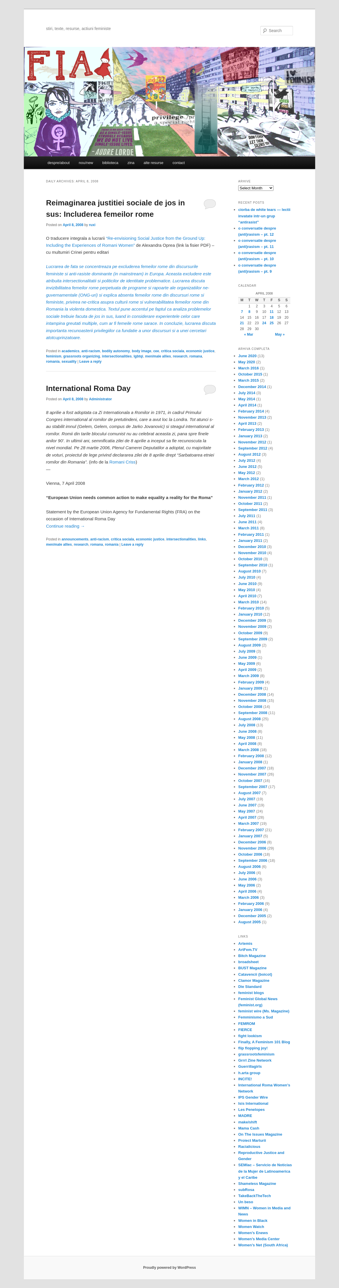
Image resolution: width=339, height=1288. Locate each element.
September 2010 (252, 565)
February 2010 (251, 608)
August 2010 (249, 571)
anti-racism (90, 351)
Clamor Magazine (253, 980)
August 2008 (249, 719)
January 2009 (250, 688)
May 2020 (246, 362)
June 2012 (247, 466)
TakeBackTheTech (254, 1196)
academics (70, 351)
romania (53, 362)
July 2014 (246, 393)
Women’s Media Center (259, 1239)
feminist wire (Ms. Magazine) (263, 1011)
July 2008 (246, 725)
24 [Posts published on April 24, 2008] (264, 323)
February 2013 (251, 429)
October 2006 (250, 854)
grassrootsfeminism (256, 1054)
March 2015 (248, 380)
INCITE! (245, 1079)
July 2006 (246, 873)
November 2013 (252, 417)
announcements (74, 539)
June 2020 (247, 356)
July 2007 (246, 799)
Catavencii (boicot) (255, 974)
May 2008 (246, 737)
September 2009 (252, 639)
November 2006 (252, 848)
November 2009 (252, 626)
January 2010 (250, 614)
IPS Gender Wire (253, 1097)
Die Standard (250, 986)
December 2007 (252, 768)
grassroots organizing (81, 356)
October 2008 (250, 706)
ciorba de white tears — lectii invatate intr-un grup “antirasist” (264, 215)
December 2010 (252, 547)
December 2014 (252, 387)
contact (178, 163)
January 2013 (250, 436)
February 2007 (251, 830)
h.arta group (249, 1073)
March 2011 (248, 528)
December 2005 (252, 916)
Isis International (253, 1103)
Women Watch (251, 1226)
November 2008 (252, 700)
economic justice (200, 351)
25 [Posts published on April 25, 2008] (271, 323)
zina (131, 163)
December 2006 (252, 842)
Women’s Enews (253, 1233)
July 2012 (246, 460)
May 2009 (246, 663)
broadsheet (248, 962)
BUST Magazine (252, 968)
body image (141, 351)
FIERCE (245, 1030)
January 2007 (250, 836)
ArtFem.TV (247, 949)
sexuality (68, 362)
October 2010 (250, 559)
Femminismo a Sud (255, 1017)
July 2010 (246, 577)
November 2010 (252, 553)
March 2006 (248, 897)
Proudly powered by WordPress (169, 1268)
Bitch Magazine (252, 956)
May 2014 (246, 399)
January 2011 (250, 540)
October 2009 (250, 633)
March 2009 (248, 676)
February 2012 (251, 485)
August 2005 (249, 922)
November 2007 (252, 774)
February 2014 (251, 411)
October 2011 (250, 503)
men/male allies (158, 356)
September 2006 (252, 860)
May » (280, 334)
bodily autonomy (116, 351)
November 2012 (252, 442)
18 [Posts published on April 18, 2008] (271, 318)
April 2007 (247, 817)
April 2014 (247, 405)
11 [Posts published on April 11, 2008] (271, 312)
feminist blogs (251, 993)
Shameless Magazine (257, 1183)
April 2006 (247, 891)
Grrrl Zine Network (254, 1060)
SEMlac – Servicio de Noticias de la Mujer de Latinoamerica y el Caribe (265, 1171)
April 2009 (247, 669)
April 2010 (247, 596)
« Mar (248, 334)
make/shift (247, 1122)
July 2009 (246, 651)
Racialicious (249, 1146)
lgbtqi (138, 356)
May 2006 (246, 885)
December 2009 (252, 620)
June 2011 (247, 522)
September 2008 (252, 713)
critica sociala (172, 351)
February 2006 (251, 903)
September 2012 (252, 448)
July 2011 (246, 516)
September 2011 (252, 510)
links (202, 539)
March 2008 (248, 750)
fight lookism (250, 1036)
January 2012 (250, 491)
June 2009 (247, 657)
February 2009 (251, 682)
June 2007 (247, 805)
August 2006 (249, 866)
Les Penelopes (251, 1109)
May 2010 (246, 590)
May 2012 (246, 473)
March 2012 (248, 479)
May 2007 (246, 811)
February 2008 (251, 756)
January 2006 (250, 910)
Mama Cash (248, 1128)
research (180, 356)
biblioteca (110, 163)
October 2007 (250, 780)
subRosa (246, 1189)
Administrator (100, 399)
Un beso (245, 1202)
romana (195, 356)
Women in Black (252, 1220)
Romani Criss (123, 461)
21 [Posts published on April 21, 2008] (242, 323)
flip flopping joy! (253, 1048)
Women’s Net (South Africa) (263, 1245)
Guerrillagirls (250, 1066)
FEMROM (246, 1023)
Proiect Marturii (252, 1140)
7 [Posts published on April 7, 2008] (242, 312)
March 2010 (248, 602)
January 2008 (250, 762)
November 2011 (252, 497)
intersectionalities (117, 356)
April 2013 (247, 423)
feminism (53, 356)
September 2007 (252, 787)
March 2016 (248, 368)
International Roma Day (88, 388)
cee (156, 351)
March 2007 (248, 823)
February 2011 (251, 534)
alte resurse (153, 163)
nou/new (86, 163)
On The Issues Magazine (260, 1134)
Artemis (245, 943)
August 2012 (249, 454)
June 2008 (247, 731)
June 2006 (247, 879)
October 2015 (250, 374)
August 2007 (249, 793)
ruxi (92, 225)
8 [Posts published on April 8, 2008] (249, 312)
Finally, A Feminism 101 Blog (264, 1042)
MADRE (245, 1115)
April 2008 (247, 743)
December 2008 (252, 694)
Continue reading (65, 526)
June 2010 (247, 584)
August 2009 (249, 645)
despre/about (58, 163)
